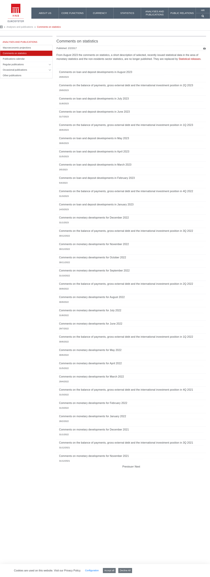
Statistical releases (189, 59)
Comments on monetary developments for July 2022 (90, 310)
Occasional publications (15, 70)
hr (203, 10)
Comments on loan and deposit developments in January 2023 (96, 204)
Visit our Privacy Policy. (67, 570)
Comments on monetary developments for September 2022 (94, 270)
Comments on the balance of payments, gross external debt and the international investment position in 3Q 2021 (126, 442)
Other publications (12, 75)
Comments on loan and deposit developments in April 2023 (94, 151)
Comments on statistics (49, 27)
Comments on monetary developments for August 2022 (92, 297)
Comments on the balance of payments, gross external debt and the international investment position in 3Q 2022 (126, 230)
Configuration (92, 570)
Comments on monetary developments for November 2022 (94, 244)
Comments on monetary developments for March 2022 (91, 376)
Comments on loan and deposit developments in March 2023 (95, 164)
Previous (127, 466)
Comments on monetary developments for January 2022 (92, 416)
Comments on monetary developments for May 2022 (90, 350)
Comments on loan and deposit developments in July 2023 (94, 98)
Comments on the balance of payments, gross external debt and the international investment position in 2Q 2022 (126, 283)
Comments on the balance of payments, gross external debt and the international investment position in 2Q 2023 (126, 85)
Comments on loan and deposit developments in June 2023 (94, 111)
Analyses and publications (20, 27)
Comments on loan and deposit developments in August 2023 (95, 72)
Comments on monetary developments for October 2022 (92, 257)
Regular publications (13, 64)
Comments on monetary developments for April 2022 (90, 363)
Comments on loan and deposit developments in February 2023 (97, 178)
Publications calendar (14, 59)
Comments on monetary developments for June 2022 (90, 323)
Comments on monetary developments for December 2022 (94, 217)
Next (137, 466)
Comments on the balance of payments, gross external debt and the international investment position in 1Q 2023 (126, 125)
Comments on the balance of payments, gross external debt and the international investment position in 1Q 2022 (126, 336)
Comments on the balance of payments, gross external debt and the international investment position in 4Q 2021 (126, 389)
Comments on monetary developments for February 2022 (93, 403)
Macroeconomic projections (17, 47)
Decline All (125, 570)
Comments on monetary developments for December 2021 (94, 429)
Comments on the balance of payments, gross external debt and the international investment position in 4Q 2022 (126, 191)
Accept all (109, 570)
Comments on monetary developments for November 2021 (94, 456)
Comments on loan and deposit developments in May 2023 (94, 138)
